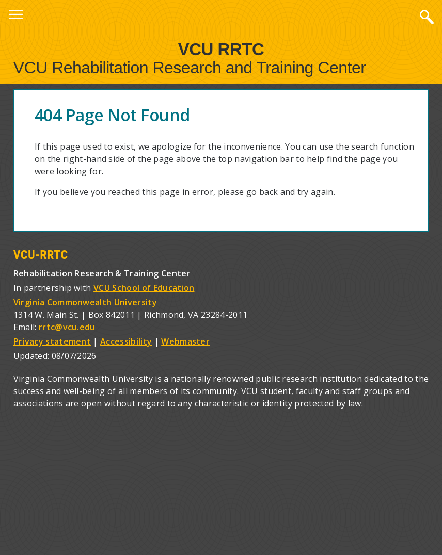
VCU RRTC (221, 49)
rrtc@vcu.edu (67, 327)
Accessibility (126, 341)
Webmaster (185, 341)
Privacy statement (52, 341)
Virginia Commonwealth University (85, 302)
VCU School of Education (143, 287)
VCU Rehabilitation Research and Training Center (189, 67)
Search (426, 16)
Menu (15, 16)
